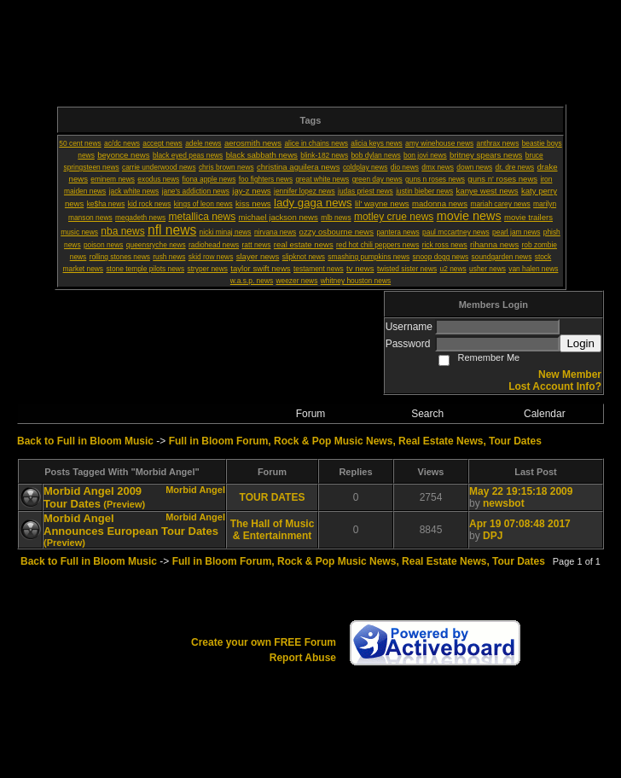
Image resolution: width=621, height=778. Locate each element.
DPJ (492, 536)
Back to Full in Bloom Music (85, 441)
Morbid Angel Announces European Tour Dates (131, 524)
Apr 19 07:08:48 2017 (520, 524)
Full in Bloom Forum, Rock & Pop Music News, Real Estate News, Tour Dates (355, 441)
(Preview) (124, 504)
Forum (311, 414)
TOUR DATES (272, 497)
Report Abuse (303, 658)
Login (580, 343)
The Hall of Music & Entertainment (272, 530)
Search (427, 414)
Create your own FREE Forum (263, 642)
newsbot (504, 503)
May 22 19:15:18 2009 (520, 491)
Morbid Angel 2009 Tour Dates (93, 497)
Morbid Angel (195, 490)
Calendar (545, 414)
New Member (569, 374)
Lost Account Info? (554, 386)
